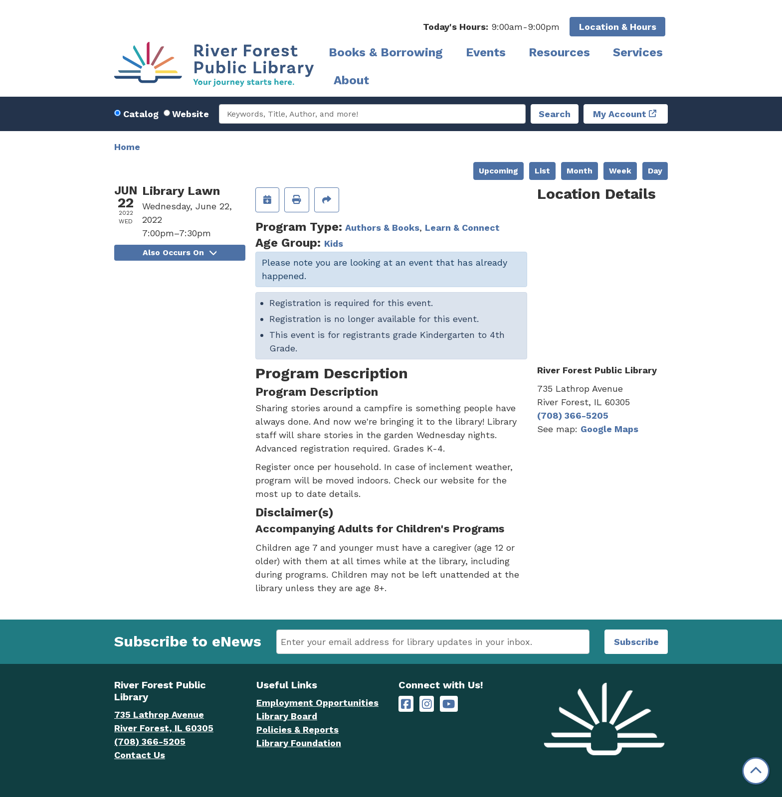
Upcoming (498, 170)
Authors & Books (382, 227)
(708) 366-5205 (572, 415)
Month (579, 170)
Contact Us (139, 755)
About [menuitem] (351, 80)
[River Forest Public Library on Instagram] (426, 704)
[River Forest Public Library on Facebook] (405, 704)
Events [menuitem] (486, 52)
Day (655, 170)
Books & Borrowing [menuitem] (386, 52)
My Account (619, 114)
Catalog (141, 114)
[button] (491, 26)
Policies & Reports (297, 729)
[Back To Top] (756, 771)
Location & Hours (617, 26)
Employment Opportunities (317, 702)
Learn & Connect (462, 227)
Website (190, 114)
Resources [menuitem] (559, 52)
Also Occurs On (179, 252)
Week (620, 170)
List (542, 170)
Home (127, 147)
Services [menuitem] (638, 52)
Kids (333, 243)
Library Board (286, 716)
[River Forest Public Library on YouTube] (448, 704)
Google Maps (609, 429)
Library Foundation (298, 743)
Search (555, 114)
